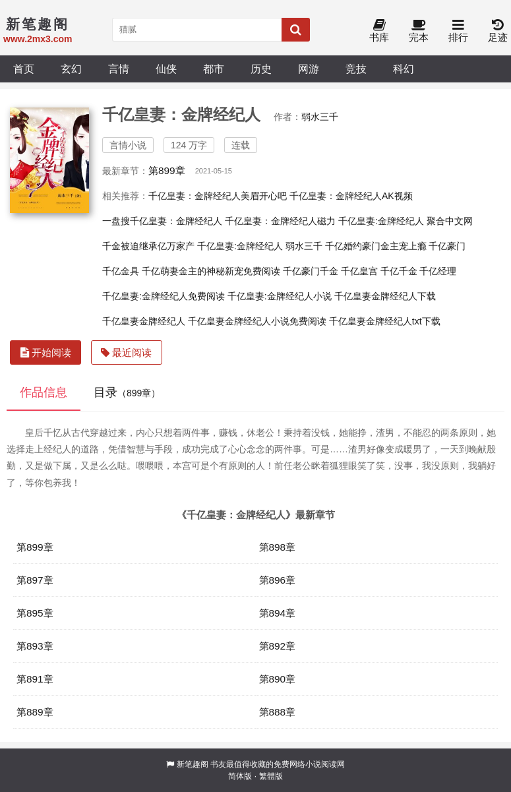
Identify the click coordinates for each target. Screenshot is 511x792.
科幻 (403, 69)
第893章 (34, 646)
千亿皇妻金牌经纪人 (143, 321)
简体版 (240, 776)
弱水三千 (319, 116)
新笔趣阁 (192, 764)
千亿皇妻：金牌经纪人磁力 (280, 221)
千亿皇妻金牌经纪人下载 (385, 296)
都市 (213, 69)
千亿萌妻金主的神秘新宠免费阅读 (211, 271)
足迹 (498, 31)
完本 (419, 31)
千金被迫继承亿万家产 (148, 246)
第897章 (34, 580)
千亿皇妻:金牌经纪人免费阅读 (163, 296)
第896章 (277, 580)
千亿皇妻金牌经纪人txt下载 (384, 321)
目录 (127, 392)
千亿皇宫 (359, 271)
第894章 (277, 613)
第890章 (277, 679)
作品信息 (43, 392)
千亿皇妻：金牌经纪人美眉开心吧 (217, 196)
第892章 (277, 646)
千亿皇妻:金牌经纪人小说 (279, 296)
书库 (379, 31)
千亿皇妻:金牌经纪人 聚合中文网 (405, 221)
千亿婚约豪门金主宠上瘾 (376, 246)
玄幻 (71, 69)
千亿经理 (437, 271)
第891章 (34, 679)
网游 (308, 69)
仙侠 (166, 69)
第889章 (34, 711)
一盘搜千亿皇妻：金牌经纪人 (162, 221)
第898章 (277, 547)
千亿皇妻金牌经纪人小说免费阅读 (257, 321)
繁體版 (271, 776)
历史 (261, 69)
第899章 (166, 170)
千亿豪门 (447, 246)
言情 (118, 69)
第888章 (277, 711)
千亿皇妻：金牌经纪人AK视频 (351, 196)
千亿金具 (120, 271)
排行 (458, 31)
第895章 (34, 613)
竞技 (356, 69)
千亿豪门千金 (310, 271)
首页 (23, 69)
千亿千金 (398, 271)
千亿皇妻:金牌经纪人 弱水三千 (259, 246)
